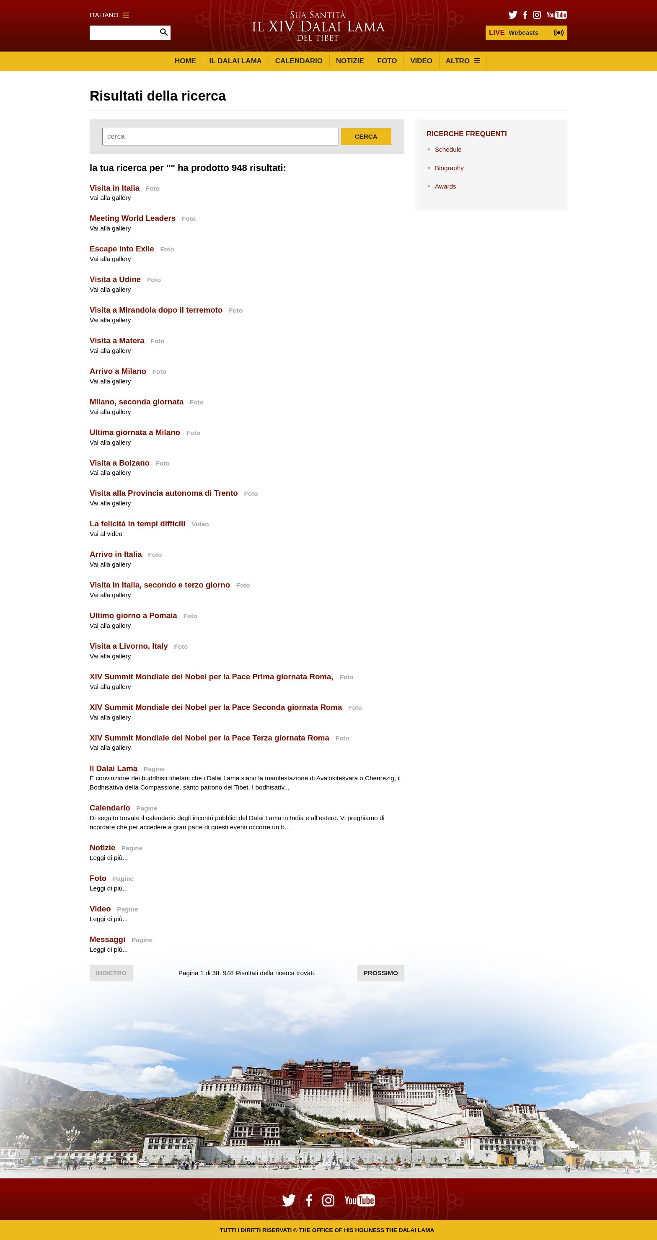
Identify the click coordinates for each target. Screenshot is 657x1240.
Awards (445, 186)
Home (185, 61)
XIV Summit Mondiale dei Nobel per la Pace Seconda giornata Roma (216, 707)
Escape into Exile (122, 248)
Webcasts (513, 32)
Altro (463, 61)
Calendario (299, 61)
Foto (387, 61)
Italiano (109, 14)
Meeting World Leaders (133, 218)
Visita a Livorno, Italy (129, 646)
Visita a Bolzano (120, 462)
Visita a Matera (117, 340)
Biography (449, 167)
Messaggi (107, 939)
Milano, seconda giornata (137, 401)
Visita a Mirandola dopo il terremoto (156, 309)
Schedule (448, 149)
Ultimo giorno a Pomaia (133, 615)
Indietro (111, 972)
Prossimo (381, 972)
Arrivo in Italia (116, 554)
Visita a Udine (115, 279)
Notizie (350, 61)
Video (421, 61)
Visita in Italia (115, 188)
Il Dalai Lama (236, 61)
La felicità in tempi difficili (137, 523)
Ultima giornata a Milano (135, 432)
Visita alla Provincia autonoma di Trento (164, 493)
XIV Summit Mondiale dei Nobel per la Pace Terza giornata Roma (209, 737)
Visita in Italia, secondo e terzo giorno (160, 584)
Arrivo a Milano (118, 371)
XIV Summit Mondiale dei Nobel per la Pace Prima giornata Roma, (213, 676)
